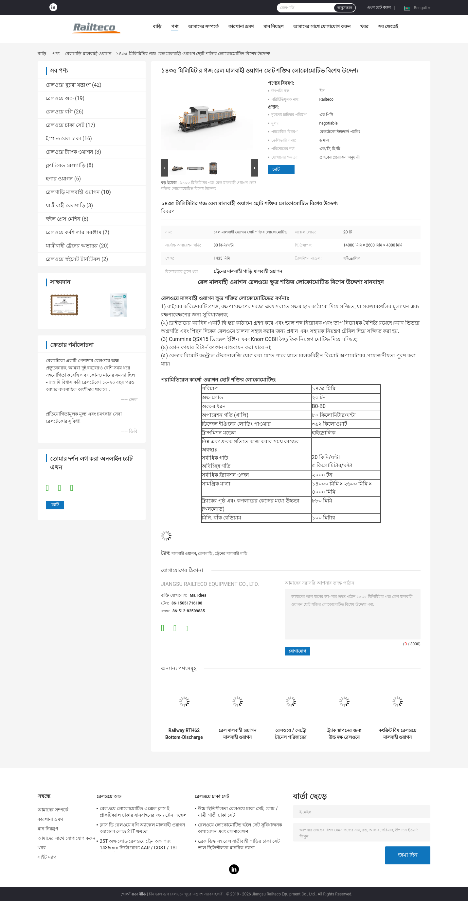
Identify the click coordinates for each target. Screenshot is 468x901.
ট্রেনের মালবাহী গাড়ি (231, 553)
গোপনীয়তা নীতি (133, 894)
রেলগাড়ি (205, 553)
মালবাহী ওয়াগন (183, 553)
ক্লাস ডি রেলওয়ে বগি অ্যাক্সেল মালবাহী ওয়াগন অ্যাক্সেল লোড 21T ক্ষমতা (142, 828)
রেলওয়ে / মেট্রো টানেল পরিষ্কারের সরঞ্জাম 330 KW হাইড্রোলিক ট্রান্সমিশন (290, 734)
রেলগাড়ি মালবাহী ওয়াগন (88, 53)
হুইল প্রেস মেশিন (63, 219)
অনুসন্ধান (344, 8)
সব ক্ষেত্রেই (388, 26)
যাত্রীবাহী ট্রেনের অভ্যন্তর (72, 246)
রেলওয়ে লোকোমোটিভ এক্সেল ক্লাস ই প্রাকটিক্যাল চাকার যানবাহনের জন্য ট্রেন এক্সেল (143, 812)
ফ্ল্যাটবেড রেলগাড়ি (65, 165)
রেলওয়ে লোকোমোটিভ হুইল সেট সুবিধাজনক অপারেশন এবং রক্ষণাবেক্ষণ (240, 828)
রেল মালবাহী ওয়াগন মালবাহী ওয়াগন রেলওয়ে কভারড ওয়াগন (237, 734)
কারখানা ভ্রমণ (240, 26)
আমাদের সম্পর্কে (203, 26)
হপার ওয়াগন (59, 179)
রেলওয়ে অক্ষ (60, 98)
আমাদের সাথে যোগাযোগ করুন (321, 26)
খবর (364, 26)
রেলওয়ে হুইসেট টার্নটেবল (73, 259)
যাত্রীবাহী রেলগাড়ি (65, 205)
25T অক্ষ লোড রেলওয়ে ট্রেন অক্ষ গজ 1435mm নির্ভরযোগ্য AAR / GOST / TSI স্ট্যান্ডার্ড (138, 845)
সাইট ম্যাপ (47, 857)
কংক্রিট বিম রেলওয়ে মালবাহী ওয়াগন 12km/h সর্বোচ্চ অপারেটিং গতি (397, 734)
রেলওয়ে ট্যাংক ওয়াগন (69, 152)
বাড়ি (157, 26)
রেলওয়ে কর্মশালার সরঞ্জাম (73, 232)
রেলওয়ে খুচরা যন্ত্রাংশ (68, 85)
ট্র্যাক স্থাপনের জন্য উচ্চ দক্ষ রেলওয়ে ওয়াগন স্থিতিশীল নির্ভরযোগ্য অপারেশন (344, 734)
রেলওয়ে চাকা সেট (65, 125)
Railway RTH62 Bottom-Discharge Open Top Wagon (184, 734)
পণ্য (174, 26)
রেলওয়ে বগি (59, 112)
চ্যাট (275, 169)
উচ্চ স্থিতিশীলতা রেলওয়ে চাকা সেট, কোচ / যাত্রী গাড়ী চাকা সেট (238, 812)
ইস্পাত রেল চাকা (63, 138)
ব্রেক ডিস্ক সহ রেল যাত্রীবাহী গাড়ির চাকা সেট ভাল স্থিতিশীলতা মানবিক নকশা (239, 844)
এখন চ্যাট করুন (379, 7)
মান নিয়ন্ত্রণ (273, 26)
